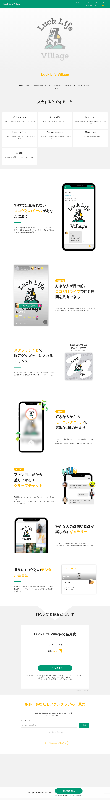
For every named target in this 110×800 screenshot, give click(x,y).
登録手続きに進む (68, 790)
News (59, 4)
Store (96, 4)
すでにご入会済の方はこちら (57, 747)
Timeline (66, 4)
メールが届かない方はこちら (55, 736)
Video (74, 4)
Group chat (89, 4)
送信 (84, 729)
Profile (81, 4)
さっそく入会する (55, 669)
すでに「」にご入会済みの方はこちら (69, 796)
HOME (53, 4)
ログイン (104, 4)
